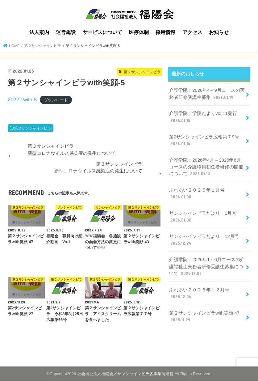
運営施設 (66, 32)
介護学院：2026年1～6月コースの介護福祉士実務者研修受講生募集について (206, 266)
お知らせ (219, 32)
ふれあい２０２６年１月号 (197, 194)
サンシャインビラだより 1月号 (202, 217)
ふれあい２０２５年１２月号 (199, 293)
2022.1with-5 (22, 99)
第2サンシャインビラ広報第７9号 (204, 140)
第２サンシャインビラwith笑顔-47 (204, 317)
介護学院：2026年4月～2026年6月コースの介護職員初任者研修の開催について (206, 167)
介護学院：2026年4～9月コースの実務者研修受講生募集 (206, 94)
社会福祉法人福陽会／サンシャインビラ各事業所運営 (125, 373)
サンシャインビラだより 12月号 (204, 240)
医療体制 (139, 32)
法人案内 (39, 32)
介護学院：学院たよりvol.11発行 (203, 117)
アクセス (192, 32)
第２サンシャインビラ (32, 128)
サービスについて (102, 32)
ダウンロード (56, 100)
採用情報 (165, 32)
